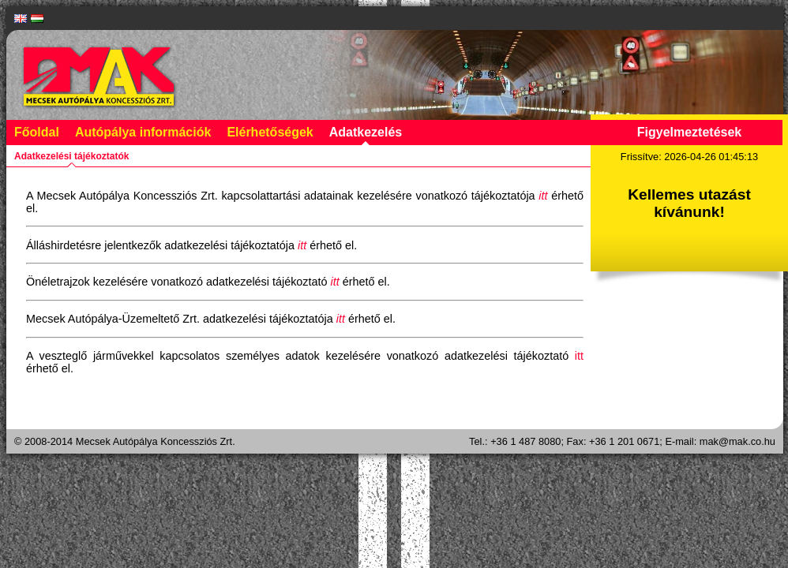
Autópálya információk (143, 132)
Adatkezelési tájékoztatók (71, 156)
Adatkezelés (366, 132)
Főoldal (36, 132)
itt (579, 355)
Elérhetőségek (270, 132)
